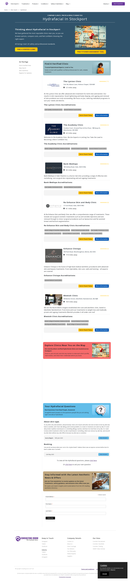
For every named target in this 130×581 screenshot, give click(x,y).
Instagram (44, 541)
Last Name (49, 511)
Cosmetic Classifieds (98, 544)
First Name (49, 504)
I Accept (104, 574)
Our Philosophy (71, 551)
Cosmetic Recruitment (99, 541)
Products (35, 4)
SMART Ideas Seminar (99, 549)
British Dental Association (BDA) (80, 230)
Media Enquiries (71, 553)
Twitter (44, 544)
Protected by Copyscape (65, 577)
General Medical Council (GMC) (72, 109)
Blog (68, 4)
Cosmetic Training (98, 546)
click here (93, 460)
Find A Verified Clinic (26, 49)
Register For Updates (25, 73)
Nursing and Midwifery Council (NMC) (91, 233)
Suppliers (69, 556)
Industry (106, 4)
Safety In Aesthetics (57, 4)
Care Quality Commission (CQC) (53, 109)
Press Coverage (71, 546)
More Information (102, 115)
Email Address (50, 496)
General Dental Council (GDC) (79, 148)
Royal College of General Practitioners (77, 324)
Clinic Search (15, 4)
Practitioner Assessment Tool (90, 52)
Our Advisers (70, 549)
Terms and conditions (87, 569)
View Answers (103, 438)
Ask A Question (118, 4)
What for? (113, 569)
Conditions (44, 4)
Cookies (103, 565)
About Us (69, 544)
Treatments (25, 4)
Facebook (44, 546)
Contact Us (70, 541)
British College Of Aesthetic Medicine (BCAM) (57, 148)
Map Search (22, 68)
